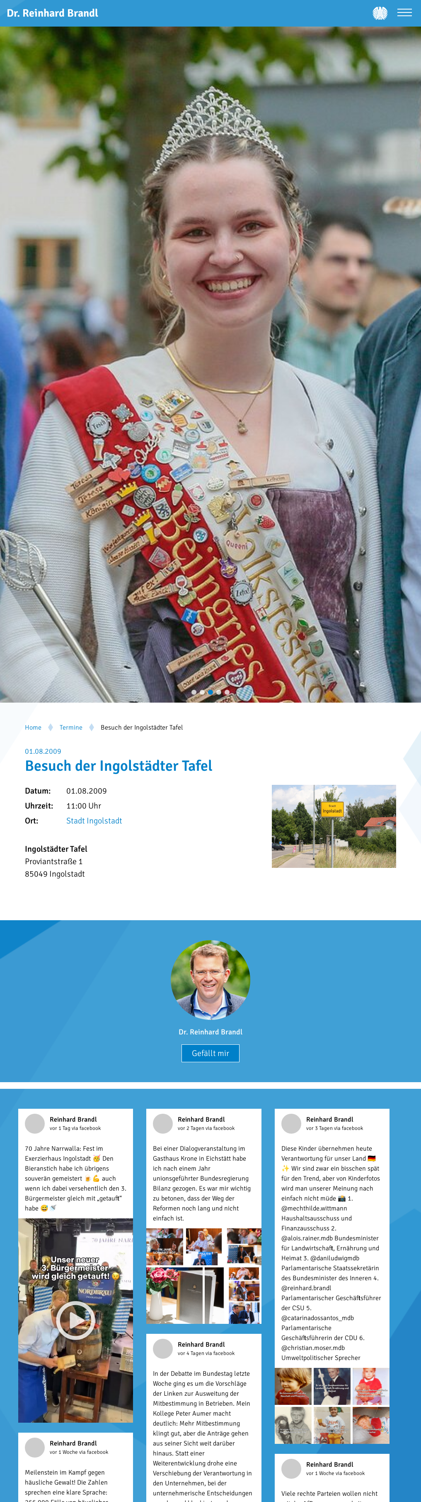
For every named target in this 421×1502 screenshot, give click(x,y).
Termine (71, 727)
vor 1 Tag (61, 1128)
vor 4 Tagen (192, 1353)
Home (33, 727)
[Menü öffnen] (404, 13)
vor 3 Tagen (320, 1128)
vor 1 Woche (64, 1452)
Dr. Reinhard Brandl (210, 1031)
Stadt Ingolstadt (94, 821)
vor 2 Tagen (192, 1128)
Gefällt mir (210, 1053)
